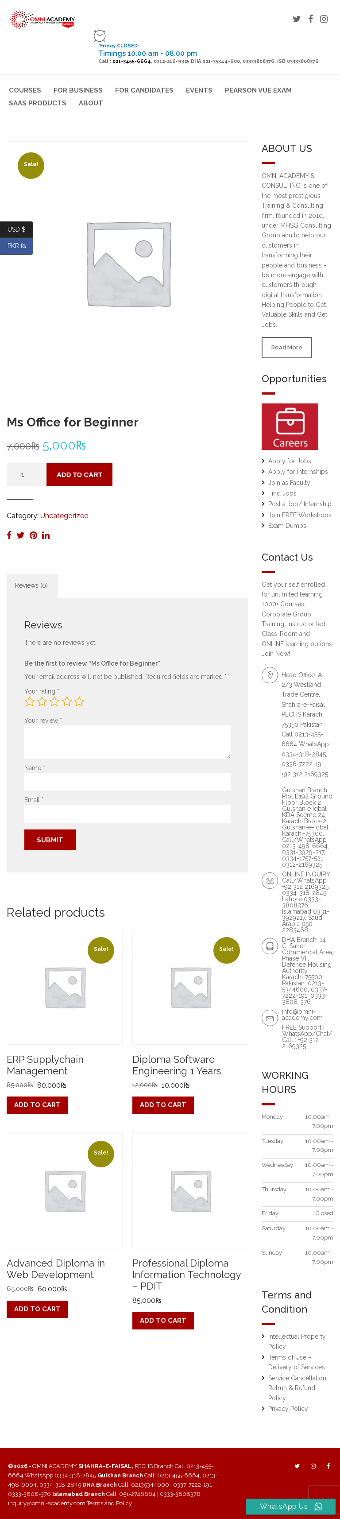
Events (199, 90)
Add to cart (79, 474)
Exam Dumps (287, 525)
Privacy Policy (288, 1408)
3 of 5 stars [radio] (54, 701)
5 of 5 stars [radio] (79, 701)
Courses (25, 90)
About (91, 103)
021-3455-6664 (131, 61)
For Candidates (144, 90)
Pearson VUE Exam (258, 90)
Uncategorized (64, 516)
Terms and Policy (109, 1503)
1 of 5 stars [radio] (29, 701)
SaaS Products (37, 103)
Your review (43, 720)
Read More (286, 347)
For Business (78, 90)
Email (34, 799)
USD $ (20, 229)
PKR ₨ (21, 246)
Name (34, 767)
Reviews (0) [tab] (31, 585)
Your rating (41, 691)
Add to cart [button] (37, 1105)
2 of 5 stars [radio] (42, 701)
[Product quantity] (26, 474)
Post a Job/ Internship (300, 504)
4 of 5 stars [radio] (67, 701)
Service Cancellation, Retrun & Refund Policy (298, 1388)
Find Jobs (282, 493)
